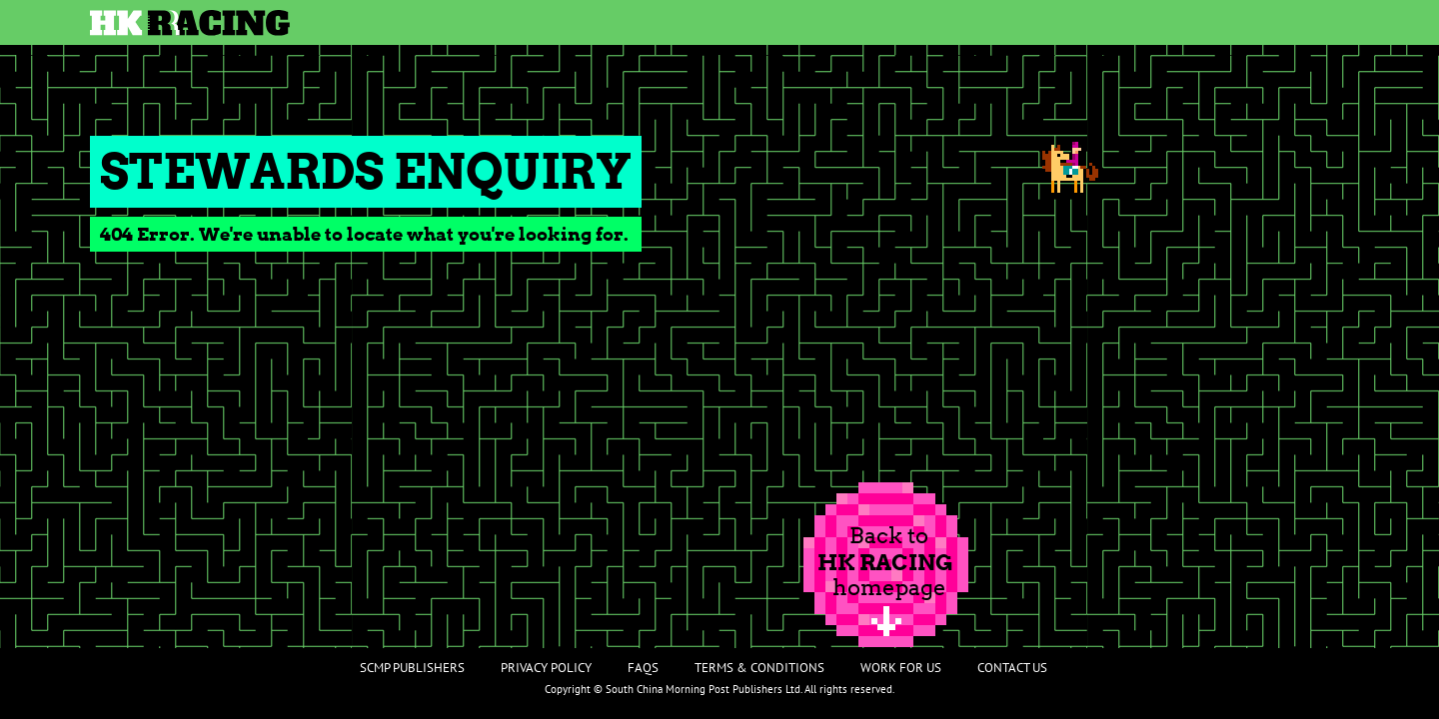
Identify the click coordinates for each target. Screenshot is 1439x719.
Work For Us (900, 667)
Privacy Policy (546, 667)
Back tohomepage (885, 561)
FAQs (643, 667)
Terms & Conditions (759, 667)
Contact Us (1012, 667)
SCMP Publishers (412, 667)
